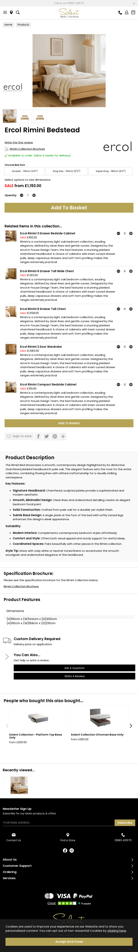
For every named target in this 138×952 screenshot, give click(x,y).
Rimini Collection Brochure (25, 149)
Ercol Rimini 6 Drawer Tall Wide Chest (47, 271)
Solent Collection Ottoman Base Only (97, 734)
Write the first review (19, 142)
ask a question (74, 668)
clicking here (116, 931)
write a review (75, 676)
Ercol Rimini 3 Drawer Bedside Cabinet (47, 233)
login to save (19, 436)
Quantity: (11, 195)
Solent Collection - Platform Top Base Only (35, 736)
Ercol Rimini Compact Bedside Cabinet (48, 384)
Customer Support (17, 866)
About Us (10, 859)
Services (9, 878)
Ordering (9, 872)
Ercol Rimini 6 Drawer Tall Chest (43, 309)
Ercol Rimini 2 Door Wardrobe (41, 347)
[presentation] (7, 726)
